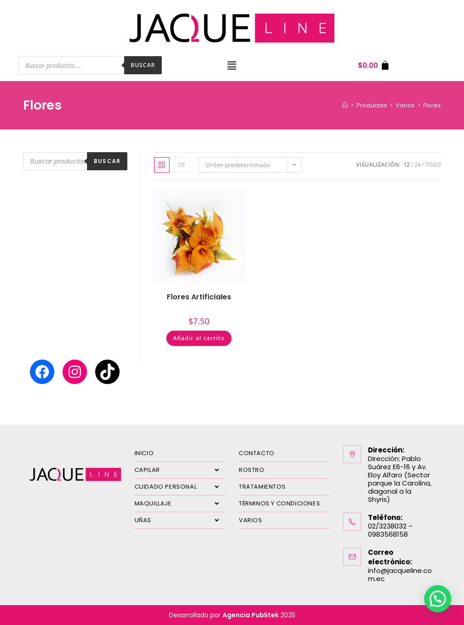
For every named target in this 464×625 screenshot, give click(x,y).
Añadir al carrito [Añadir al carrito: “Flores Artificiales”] (199, 338)
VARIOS (250, 520)
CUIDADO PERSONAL (180, 487)
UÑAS (180, 520)
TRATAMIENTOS (262, 486)
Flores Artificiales (199, 297)
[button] (232, 65)
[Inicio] (345, 105)
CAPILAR (180, 470)
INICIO (144, 453)
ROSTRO (252, 470)
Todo (433, 164)
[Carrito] (374, 65)
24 (418, 164)
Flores (432, 105)
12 (407, 164)
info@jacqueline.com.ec (400, 574)
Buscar (143, 65)
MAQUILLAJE (180, 503)
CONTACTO (257, 453)
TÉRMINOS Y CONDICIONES (279, 503)
